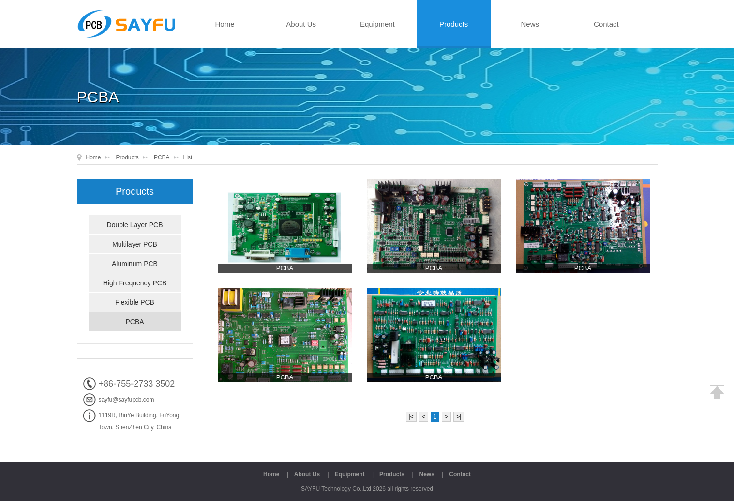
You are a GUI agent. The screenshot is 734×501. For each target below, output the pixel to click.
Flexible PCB (134, 302)
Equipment (377, 24)
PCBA (162, 157)
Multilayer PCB (134, 244)
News (530, 24)
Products (453, 24)
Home (224, 24)
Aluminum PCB (135, 263)
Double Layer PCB (135, 225)
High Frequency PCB (135, 283)
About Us (301, 24)
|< (411, 416)
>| (458, 416)
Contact (606, 24)
